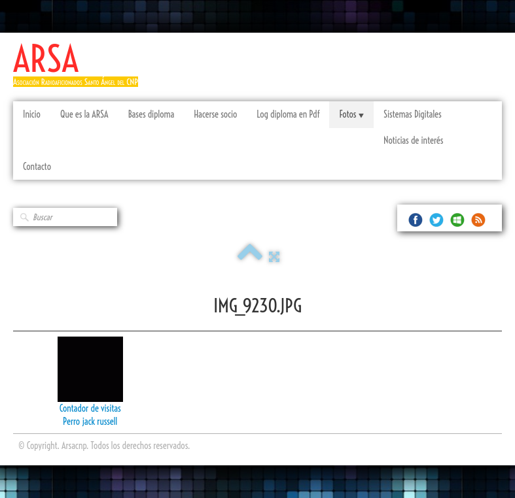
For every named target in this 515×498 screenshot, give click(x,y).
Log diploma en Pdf (288, 114)
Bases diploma (151, 114)
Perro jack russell (90, 421)
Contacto (37, 167)
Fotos (351, 114)
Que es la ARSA (84, 114)
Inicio (32, 114)
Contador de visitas (90, 408)
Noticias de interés (413, 140)
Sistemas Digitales (412, 114)
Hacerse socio (215, 114)
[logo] (80, 70)
